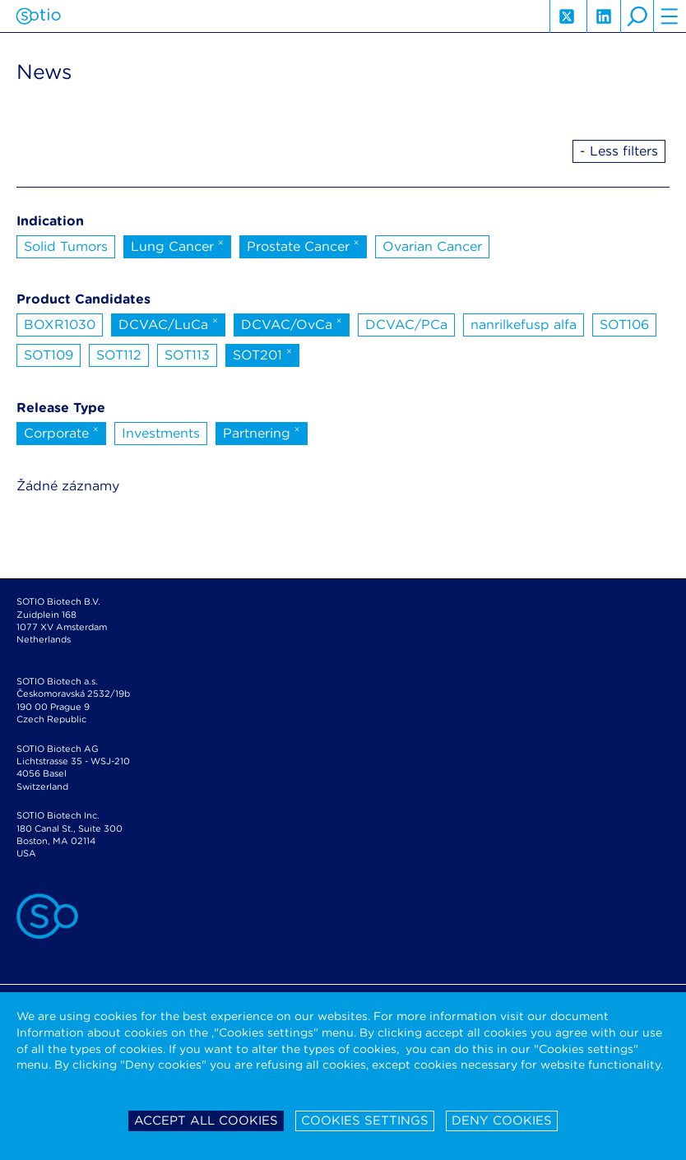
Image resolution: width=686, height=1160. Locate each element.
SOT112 (118, 355)
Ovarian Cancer (432, 246)
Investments (161, 433)
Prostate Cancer (303, 245)
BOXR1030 (59, 324)
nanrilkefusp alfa (523, 324)
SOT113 (187, 355)
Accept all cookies (206, 1120)
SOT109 (48, 355)
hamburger (669, 16)
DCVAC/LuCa (168, 323)
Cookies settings (365, 1120)
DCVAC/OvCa (291, 323)
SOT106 (624, 324)
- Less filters (619, 151)
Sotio (38, 16)
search (636, 16)
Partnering (261, 432)
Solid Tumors (66, 246)
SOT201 (262, 354)
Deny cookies (502, 1120)
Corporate (61, 432)
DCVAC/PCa (406, 324)
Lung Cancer (177, 245)
